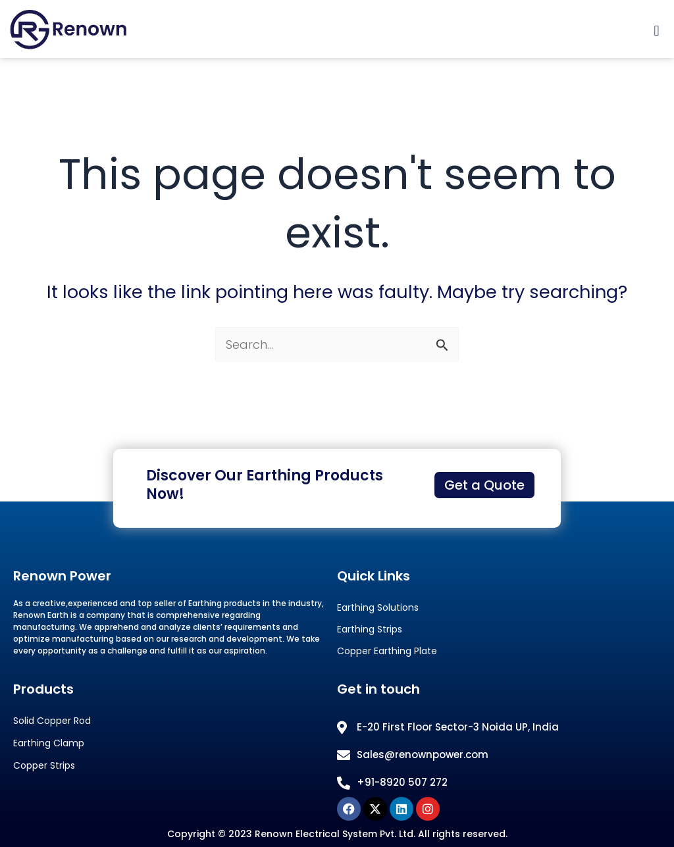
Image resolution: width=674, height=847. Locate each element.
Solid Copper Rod (52, 721)
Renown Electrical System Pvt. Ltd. (335, 833)
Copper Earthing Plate (387, 651)
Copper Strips (44, 765)
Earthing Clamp (48, 743)
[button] (656, 31)
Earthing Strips (369, 629)
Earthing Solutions (378, 607)
